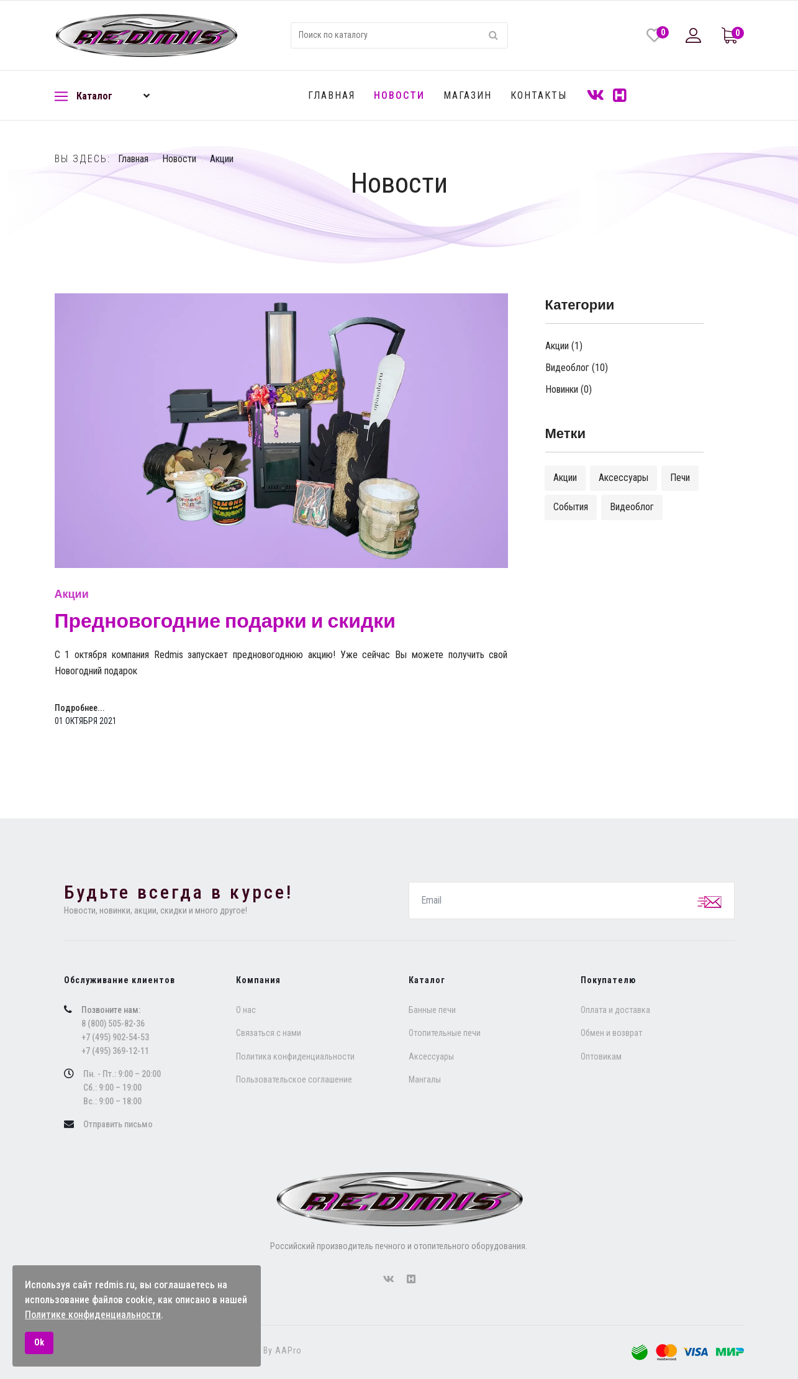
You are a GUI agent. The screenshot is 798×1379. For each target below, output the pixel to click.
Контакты (538, 95)
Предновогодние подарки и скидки (225, 621)
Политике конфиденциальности (93, 1315)
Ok (39, 1342)
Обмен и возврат (611, 1033)
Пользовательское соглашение (294, 1079)
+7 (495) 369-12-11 (115, 1051)
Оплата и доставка (615, 1010)
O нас (246, 1010)
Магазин (467, 95)
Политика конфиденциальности (295, 1056)
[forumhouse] (411, 1279)
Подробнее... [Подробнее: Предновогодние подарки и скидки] (80, 708)
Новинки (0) (568, 389)
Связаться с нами (268, 1033)
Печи (680, 477)
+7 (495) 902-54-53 (115, 1037)
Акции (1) (564, 346)
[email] (572, 900)
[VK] (595, 95)
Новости (399, 95)
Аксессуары (623, 477)
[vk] (388, 1279)
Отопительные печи (445, 1033)
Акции (72, 594)
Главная (331, 95)
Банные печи (432, 1010)
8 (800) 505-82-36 (113, 1024)
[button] (695, 35)
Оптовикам (601, 1056)
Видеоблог (632, 507)
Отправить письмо (118, 1124)
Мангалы (425, 1079)
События (570, 507)
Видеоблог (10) (576, 367)
